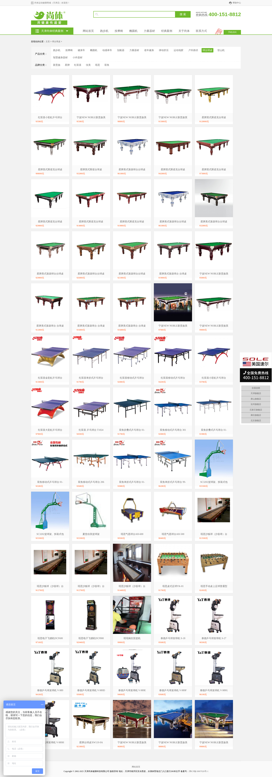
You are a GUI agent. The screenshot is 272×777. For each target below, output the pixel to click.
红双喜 (77, 65)
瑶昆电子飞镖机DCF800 (91, 638)
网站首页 (88, 30)
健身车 (81, 50)
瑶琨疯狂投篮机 (132, 638)
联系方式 (201, 30)
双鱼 (106, 65)
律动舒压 (164, 50)
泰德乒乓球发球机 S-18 (173, 638)
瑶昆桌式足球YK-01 (173, 586)
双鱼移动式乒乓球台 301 (173, 430)
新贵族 (56, 65)
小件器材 (77, 57)
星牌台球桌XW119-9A (91, 742)
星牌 (67, 65)
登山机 (221, 50)
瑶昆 (97, 65)
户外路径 (193, 50)
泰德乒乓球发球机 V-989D (91, 690)
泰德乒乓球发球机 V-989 (50, 690)
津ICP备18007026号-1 (199, 771)
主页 (48, 41)
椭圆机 (133, 30)
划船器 (120, 50)
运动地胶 (178, 50)
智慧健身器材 (60, 57)
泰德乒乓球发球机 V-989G (214, 690)
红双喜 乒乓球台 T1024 (91, 430)
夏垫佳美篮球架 (91, 534)
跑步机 (104, 30)
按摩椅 (119, 30)
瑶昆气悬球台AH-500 (173, 534)
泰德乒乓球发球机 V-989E (132, 690)
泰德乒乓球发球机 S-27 (214, 638)
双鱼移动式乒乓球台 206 (91, 482)
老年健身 (149, 50)
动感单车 (107, 50)
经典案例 (166, 30)
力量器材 (149, 30)
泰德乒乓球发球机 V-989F (173, 690)
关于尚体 (184, 30)
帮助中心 (237, 3)
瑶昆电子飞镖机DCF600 (50, 638)
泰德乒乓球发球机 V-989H (50, 742)
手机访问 (232, 32)
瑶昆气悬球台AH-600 (132, 534)
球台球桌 (56, 41)
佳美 (88, 65)
